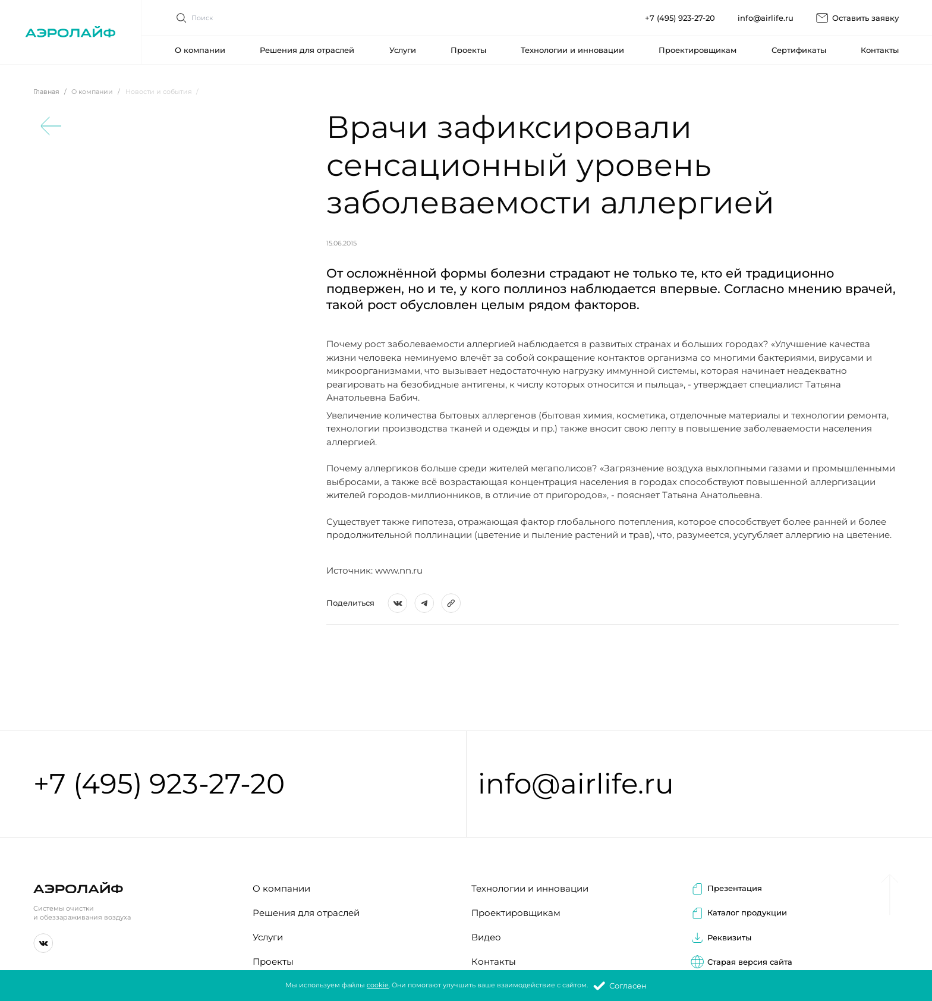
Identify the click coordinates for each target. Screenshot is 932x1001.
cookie (378, 985)
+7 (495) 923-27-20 (159, 784)
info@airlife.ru (576, 784)
